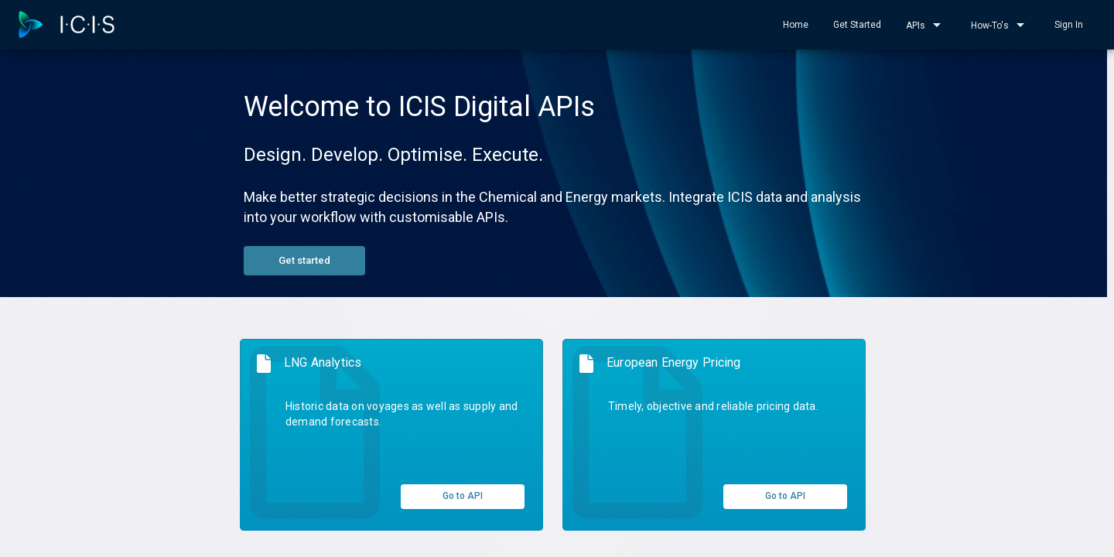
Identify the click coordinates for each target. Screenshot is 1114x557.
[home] (66, 25)
